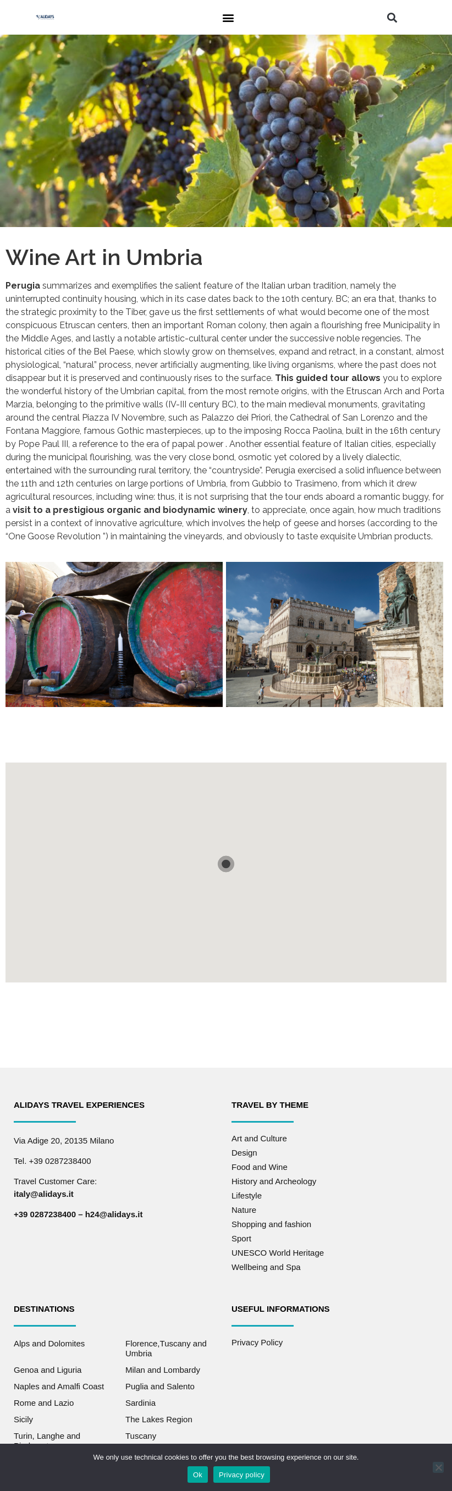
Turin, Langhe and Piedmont (47, 1440)
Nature (243, 1209)
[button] (228, 17)
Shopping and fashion (271, 1224)
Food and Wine (259, 1167)
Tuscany (140, 1435)
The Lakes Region (158, 1419)
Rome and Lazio (44, 1402)
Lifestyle (246, 1195)
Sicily (23, 1419)
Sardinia (140, 1402)
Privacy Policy (257, 1342)
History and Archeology (273, 1181)
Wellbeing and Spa (266, 1267)
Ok (197, 1475)
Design (244, 1152)
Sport (241, 1238)
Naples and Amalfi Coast (59, 1386)
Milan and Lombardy (162, 1369)
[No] (438, 1467)
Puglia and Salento (160, 1386)
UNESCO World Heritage (277, 1252)
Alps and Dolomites (49, 1343)
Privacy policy (241, 1475)
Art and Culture (259, 1138)
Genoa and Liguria (47, 1369)
